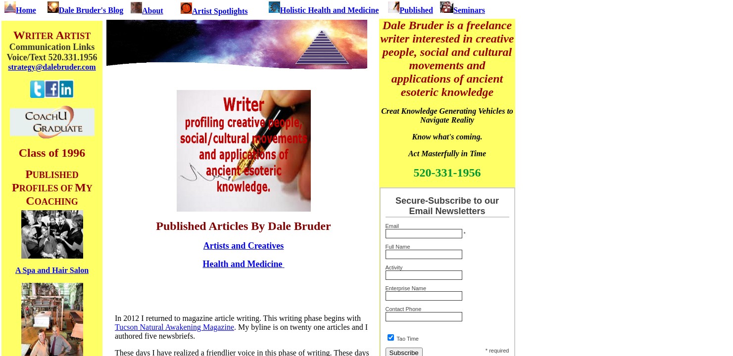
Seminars (462, 10)
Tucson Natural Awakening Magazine (174, 327)
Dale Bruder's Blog (86, 10)
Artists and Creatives (243, 246)
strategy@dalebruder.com (52, 67)
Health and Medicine (243, 264)
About (152, 10)
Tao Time (407, 339)
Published (410, 10)
